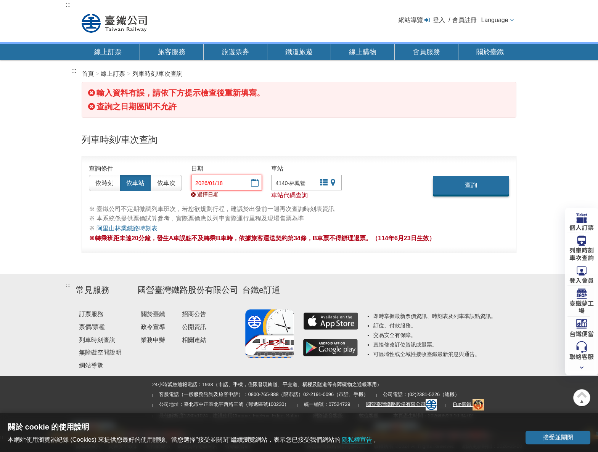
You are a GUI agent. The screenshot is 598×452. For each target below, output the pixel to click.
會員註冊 (464, 20)
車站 (277, 168)
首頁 (88, 73)
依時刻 (104, 183)
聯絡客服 (581, 356)
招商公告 (194, 314)
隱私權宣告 (357, 439)
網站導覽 (411, 20)
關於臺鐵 (490, 52)
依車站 (135, 183)
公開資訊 (194, 327)
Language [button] (494, 20)
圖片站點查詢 (333, 183)
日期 (197, 168)
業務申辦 (153, 340)
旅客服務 (171, 52)
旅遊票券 (235, 52)
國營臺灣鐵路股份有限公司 (401, 404)
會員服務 (426, 52)
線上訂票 (108, 52)
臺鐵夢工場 (581, 306)
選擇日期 (254, 183)
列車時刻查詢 (97, 340)
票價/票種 (92, 327)
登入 (439, 20)
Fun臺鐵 (468, 404)
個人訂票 (581, 227)
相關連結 (194, 340)
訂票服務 (91, 314)
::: (68, 5)
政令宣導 (153, 327)
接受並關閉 (558, 437)
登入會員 (581, 280)
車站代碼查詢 (289, 195)
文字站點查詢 (323, 183)
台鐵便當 (581, 333)
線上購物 (362, 52)
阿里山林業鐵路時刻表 (127, 228)
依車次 (166, 183)
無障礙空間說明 (100, 352)
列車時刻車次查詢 (581, 253)
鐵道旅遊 (299, 52)
